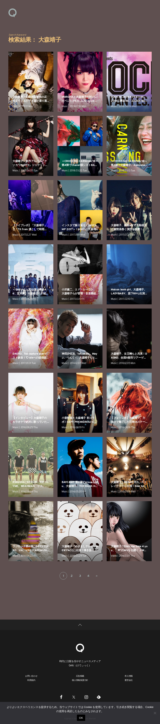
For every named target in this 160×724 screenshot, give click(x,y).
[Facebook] (61, 696)
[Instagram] (86, 696)
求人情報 (129, 676)
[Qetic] (80, 647)
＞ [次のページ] (96, 575)
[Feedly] (98, 696)
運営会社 (129, 680)
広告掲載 (80, 676)
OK (81, 717)
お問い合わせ (31, 676)
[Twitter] (74, 696)
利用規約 (31, 680)
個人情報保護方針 (80, 680)
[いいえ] (155, 713)
